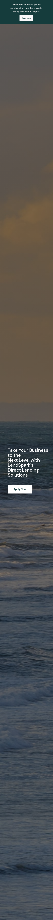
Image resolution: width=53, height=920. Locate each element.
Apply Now (20, 489)
